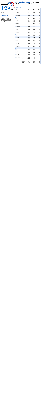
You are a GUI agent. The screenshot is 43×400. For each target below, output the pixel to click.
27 (15, 51)
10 (15, 24)
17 (15, 35)
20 (15, 40)
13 (15, 29)
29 (15, 54)
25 (15, 48)
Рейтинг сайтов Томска (22, 2)
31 (15, 57)
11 (15, 26)
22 (15, 43)
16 (15, 34)
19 (15, 38)
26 (15, 49)
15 (15, 32)
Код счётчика (4, 15)
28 (15, 52)
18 (15, 37)
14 (15, 31)
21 (15, 41)
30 (15, 55)
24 (15, 46)
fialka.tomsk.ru (19, 7)
